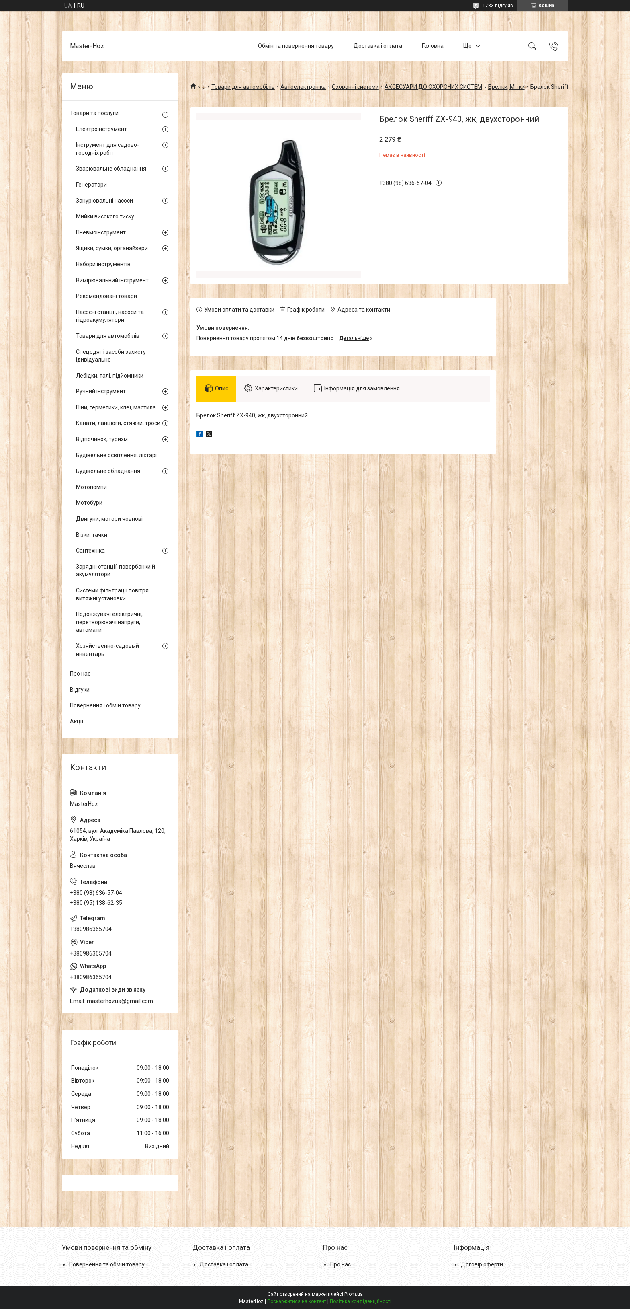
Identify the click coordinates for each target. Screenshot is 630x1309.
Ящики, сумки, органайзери (112, 248)
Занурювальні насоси (104, 200)
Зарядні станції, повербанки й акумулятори (115, 570)
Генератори (91, 184)
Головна (433, 46)
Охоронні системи (355, 87)
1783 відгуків (498, 5)
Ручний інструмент (101, 391)
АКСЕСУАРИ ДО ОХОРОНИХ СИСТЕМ (433, 87)
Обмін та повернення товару (296, 46)
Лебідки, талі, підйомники (109, 375)
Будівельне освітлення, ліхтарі (116, 455)
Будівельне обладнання (108, 471)
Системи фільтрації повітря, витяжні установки (113, 594)
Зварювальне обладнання (111, 168)
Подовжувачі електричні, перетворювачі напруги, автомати (109, 622)
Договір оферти (482, 1264)
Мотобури (89, 502)
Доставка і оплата (378, 46)
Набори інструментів (103, 264)
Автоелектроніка (303, 87)
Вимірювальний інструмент (112, 280)
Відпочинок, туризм (102, 439)
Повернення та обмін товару (107, 1264)
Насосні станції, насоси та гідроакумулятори (110, 316)
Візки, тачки (91, 535)
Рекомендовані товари (106, 296)
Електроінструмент (101, 129)
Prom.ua (353, 1294)
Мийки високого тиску (105, 216)
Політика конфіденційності (360, 1301)
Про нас (80, 673)
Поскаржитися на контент (296, 1301)
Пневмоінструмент (101, 232)
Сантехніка (90, 550)
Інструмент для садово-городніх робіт (107, 149)
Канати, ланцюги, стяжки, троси (118, 423)
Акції (76, 721)
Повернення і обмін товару (105, 705)
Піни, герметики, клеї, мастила (116, 407)
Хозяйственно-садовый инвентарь (107, 650)
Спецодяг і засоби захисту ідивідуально (111, 356)
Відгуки (80, 689)
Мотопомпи (91, 487)
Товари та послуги (94, 113)
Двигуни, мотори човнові (109, 519)
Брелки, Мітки (506, 87)
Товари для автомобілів (243, 87)
